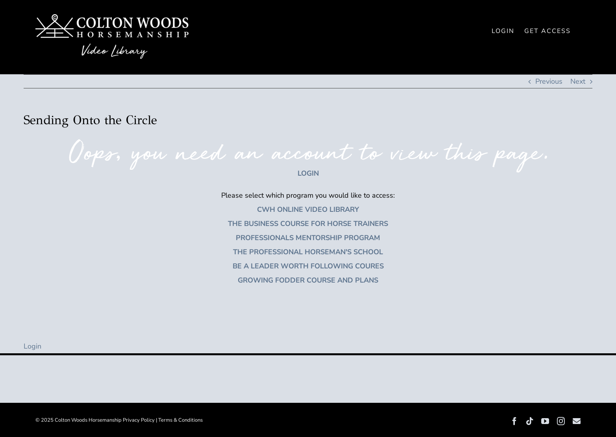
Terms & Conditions (180, 420)
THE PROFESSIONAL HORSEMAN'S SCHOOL (308, 252)
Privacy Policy (139, 420)
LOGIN (308, 173)
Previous (548, 81)
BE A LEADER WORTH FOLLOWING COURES (308, 266)
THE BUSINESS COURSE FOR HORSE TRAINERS (308, 223)
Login (32, 346)
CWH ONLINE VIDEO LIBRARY (308, 209)
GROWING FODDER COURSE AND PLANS (308, 280)
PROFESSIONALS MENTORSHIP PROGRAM (308, 237)
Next (577, 81)
